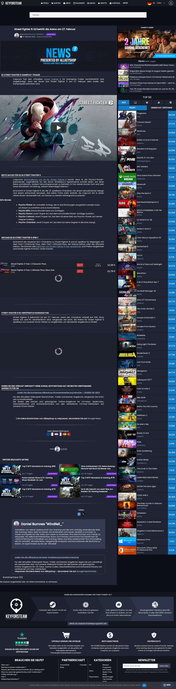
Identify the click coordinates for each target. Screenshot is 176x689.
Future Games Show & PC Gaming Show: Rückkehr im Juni (37, 476)
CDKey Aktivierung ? (9, 671)
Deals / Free (107, 669)
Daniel (64, 446)
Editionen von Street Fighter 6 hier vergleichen (58, 246)
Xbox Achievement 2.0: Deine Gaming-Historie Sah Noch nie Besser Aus (98, 464)
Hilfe (166, 685)
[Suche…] (88, 15)
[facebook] (79, 511)
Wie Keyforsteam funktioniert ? (13, 664)
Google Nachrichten (86, 568)
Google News (94, 415)
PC (90, 662)
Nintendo (93, 680)
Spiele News (51, 34)
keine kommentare (44, 37)
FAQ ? (3, 674)
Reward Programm (107, 663)
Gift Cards (107, 667)
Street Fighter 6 (52, 79)
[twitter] (83, 511)
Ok (144, 685)
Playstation (94, 674)
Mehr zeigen (150, 61)
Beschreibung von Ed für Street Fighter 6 (45, 179)
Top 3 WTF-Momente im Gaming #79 (38, 486)
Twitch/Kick (64, 662)
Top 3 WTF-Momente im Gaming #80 (39, 463)
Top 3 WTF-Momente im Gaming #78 (97, 475)
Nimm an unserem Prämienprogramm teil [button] (88, 621)
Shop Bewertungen (108, 672)
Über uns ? (5, 662)
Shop (62, 664)
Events (54, 482)
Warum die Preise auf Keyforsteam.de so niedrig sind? (22, 667)
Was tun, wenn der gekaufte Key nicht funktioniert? (21, 669)
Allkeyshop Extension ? (10, 676)
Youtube (83, 662)
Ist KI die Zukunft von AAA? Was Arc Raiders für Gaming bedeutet (97, 487)
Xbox (91, 668)
